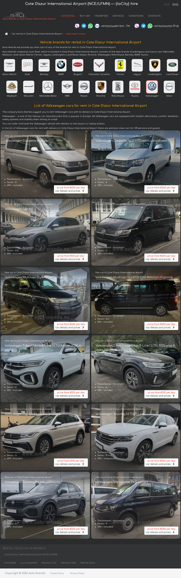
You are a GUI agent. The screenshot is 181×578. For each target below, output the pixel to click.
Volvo (169, 96)
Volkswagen (152, 96)
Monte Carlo (88, 563)
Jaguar (137, 75)
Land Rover (172, 75)
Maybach (12, 96)
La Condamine (28, 563)
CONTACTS (154, 16)
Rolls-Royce (118, 96)
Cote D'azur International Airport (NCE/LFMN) (30, 555)
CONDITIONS (136, 16)
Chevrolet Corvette (99, 75)
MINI (67, 96)
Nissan (84, 96)
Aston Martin (9, 75)
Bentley (44, 75)
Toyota (134, 96)
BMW (61, 75)
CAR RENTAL (68, 16)
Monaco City (49, 563)
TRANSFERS (101, 16)
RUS (167, 4)
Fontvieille (10, 563)
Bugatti (78, 75)
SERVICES (118, 16)
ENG (175, 4)
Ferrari (120, 75)
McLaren (28, 96)
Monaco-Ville (68, 563)
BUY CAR (85, 16)
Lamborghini (154, 75)
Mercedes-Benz (47, 96)
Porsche (100, 96)
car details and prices (70, 189)
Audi (27, 75)
